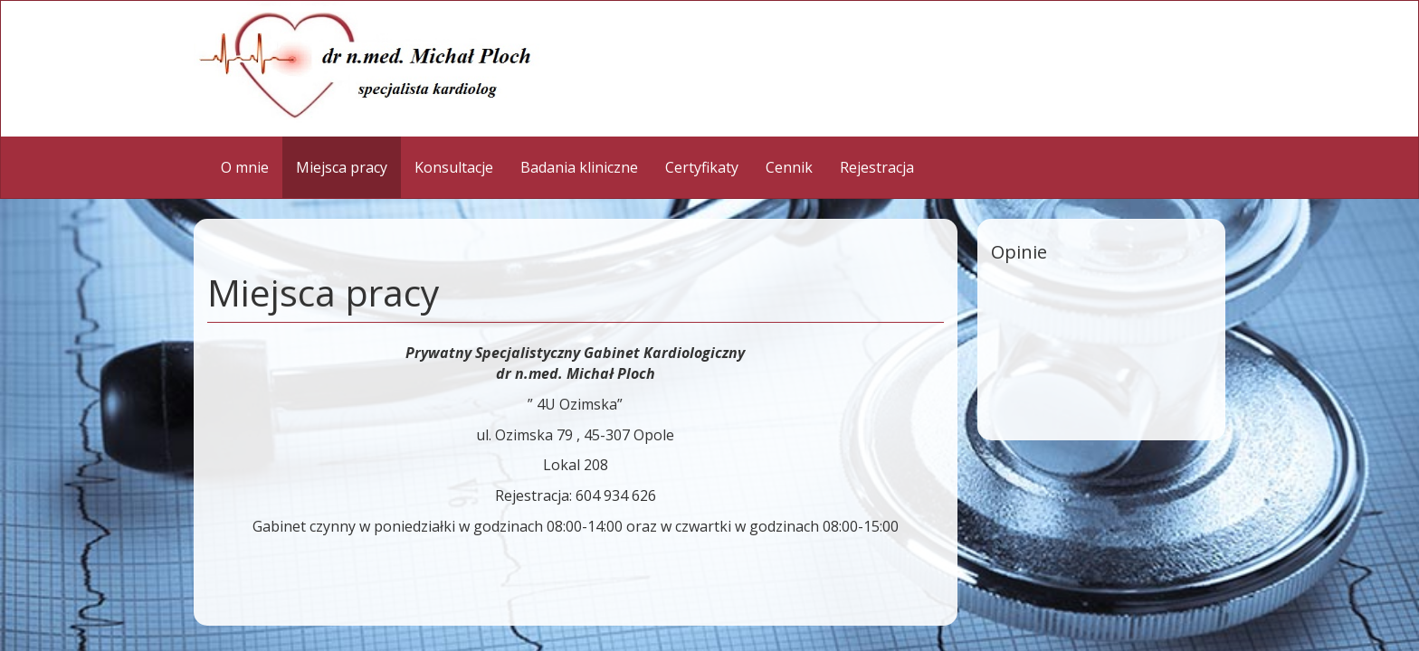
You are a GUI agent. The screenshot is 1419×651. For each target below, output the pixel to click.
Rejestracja (877, 167)
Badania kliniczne (579, 167)
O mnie (245, 167)
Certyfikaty (701, 167)
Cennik (789, 167)
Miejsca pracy (341, 167)
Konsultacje (453, 167)
